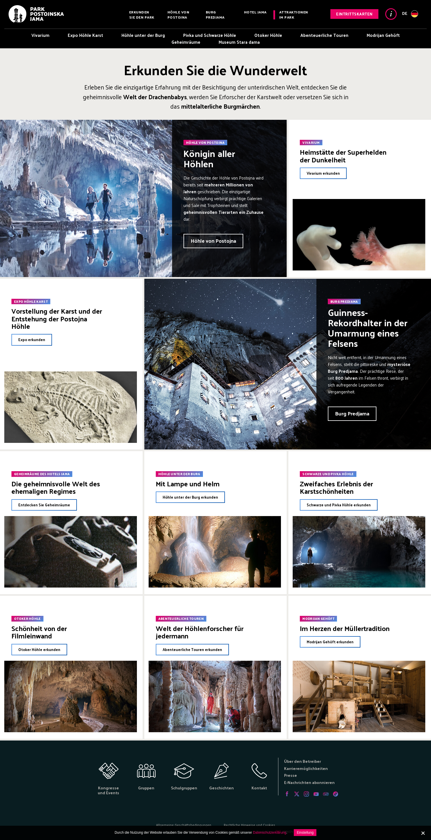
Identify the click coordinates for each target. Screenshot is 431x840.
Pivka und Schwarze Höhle (209, 35)
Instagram (306, 794)
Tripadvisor (326, 794)
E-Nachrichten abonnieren (309, 782)
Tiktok (335, 794)
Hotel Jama (255, 12)
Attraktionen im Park (293, 14)
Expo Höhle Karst (85, 35)
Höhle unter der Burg (143, 35)
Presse (290, 775)
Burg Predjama (215, 14)
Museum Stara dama (239, 42)
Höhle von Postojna (178, 14)
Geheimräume (185, 42)
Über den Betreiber (302, 761)
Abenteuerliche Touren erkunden (192, 649)
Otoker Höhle (268, 35)
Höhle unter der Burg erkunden (190, 497)
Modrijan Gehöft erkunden (330, 641)
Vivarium (40, 35)
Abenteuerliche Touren (324, 35)
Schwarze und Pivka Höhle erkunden (339, 504)
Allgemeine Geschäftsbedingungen (183, 825)
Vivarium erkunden (323, 173)
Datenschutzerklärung (269, 833)
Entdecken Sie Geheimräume (44, 504)
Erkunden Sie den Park (141, 14)
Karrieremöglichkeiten (306, 768)
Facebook (287, 794)
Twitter (296, 794)
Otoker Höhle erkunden (39, 649)
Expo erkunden (31, 339)
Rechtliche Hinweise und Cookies (249, 825)
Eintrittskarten (354, 14)
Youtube (316, 794)
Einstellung (305, 833)
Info (391, 14)
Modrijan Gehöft (383, 35)
